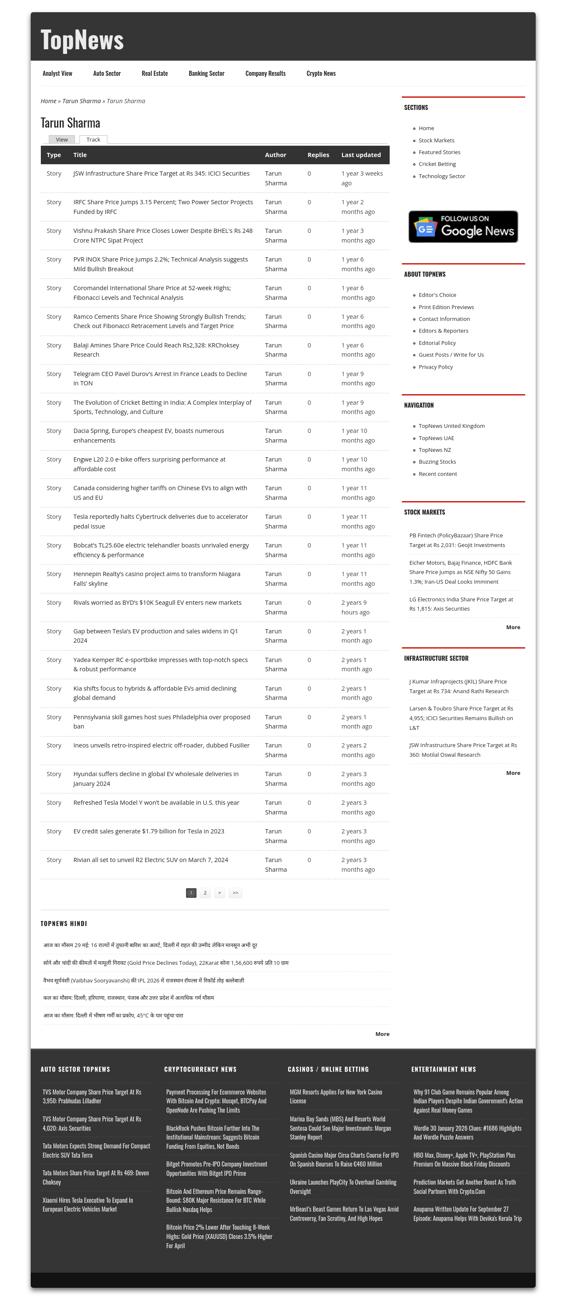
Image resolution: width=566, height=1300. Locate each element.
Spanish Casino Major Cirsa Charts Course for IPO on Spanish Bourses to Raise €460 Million (344, 1160)
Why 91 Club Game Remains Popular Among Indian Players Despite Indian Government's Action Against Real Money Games (468, 1100)
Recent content (438, 474)
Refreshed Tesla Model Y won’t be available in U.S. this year (156, 802)
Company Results (266, 73)
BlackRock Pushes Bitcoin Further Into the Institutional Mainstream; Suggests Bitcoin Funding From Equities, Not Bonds (212, 1137)
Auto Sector (107, 73)
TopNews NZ (435, 450)
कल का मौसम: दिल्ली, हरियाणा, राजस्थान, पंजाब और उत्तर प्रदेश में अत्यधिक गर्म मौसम (128, 997)
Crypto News (321, 73)
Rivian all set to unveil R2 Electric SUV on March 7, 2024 (150, 860)
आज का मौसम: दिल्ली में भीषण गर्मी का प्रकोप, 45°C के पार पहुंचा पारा (113, 1015)
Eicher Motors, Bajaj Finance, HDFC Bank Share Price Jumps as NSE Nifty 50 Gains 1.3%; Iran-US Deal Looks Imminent (460, 572)
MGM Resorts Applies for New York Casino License (336, 1096)
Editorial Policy (437, 343)
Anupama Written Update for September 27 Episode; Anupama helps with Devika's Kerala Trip (468, 1213)
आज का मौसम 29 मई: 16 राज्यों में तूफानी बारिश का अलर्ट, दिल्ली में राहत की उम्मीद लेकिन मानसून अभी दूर (150, 945)
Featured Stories (439, 152)
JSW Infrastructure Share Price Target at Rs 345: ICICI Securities (161, 173)
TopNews (82, 38)
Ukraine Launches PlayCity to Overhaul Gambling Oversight (343, 1186)
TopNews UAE (436, 438)
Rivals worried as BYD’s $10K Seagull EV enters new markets (157, 602)
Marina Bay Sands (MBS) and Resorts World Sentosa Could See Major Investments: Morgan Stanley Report (340, 1127)
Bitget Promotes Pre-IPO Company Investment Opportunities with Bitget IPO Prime (216, 1168)
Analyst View (57, 73)
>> (235, 892)
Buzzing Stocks (437, 461)
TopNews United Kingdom (452, 426)
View (62, 139)
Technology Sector (442, 176)
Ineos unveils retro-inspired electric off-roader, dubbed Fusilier (161, 745)
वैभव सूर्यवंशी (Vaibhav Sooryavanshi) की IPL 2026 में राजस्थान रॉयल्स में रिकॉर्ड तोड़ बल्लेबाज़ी (143, 980)
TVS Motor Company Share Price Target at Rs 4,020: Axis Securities (92, 1123)
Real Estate (155, 73)
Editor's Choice (437, 295)
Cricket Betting (437, 164)
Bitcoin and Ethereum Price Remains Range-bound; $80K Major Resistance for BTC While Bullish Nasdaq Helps (216, 1200)
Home (49, 101)
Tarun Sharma (81, 101)
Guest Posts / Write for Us (451, 354)
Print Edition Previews (446, 307)
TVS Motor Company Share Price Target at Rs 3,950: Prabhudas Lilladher (92, 1096)
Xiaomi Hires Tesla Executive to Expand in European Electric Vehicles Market (88, 1205)
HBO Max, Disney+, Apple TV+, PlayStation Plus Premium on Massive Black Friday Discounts (465, 1160)
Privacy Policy (436, 367)
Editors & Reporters (443, 330)
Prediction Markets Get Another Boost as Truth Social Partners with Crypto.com (465, 1186)
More (382, 1034)
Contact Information (444, 319)
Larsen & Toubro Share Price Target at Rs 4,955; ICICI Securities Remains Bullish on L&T (461, 718)
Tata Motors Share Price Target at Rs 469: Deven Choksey (96, 1177)
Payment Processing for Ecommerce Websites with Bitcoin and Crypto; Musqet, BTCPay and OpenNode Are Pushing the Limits (216, 1100)
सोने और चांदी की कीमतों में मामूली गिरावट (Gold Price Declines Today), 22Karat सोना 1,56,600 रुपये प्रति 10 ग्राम (166, 962)
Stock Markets (436, 140)
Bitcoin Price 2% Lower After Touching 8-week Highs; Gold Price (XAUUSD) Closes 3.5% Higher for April (219, 1236)
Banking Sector (207, 73)
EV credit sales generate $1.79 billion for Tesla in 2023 (148, 831)
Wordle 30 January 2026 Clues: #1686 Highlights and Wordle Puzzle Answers (468, 1133)
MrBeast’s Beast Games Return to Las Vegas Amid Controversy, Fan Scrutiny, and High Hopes (344, 1213)
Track (97, 139)
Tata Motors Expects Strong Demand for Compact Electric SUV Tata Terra (97, 1150)
